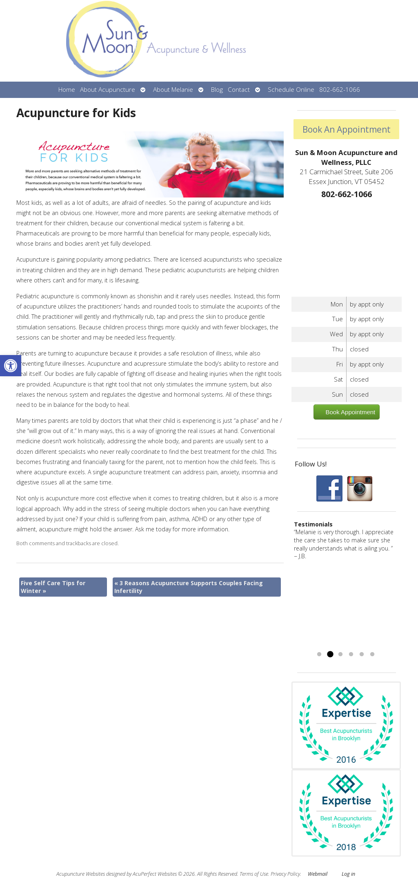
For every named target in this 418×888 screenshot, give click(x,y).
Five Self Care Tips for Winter (53, 587)
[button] (10, 365)
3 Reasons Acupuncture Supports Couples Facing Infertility (188, 587)
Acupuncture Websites (80, 873)
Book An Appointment (346, 129)
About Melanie (173, 89)
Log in (348, 873)
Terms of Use (254, 873)
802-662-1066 (339, 89)
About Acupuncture (107, 89)
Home (66, 89)
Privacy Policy (285, 873)
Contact (239, 89)
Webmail (317, 873)
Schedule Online (291, 89)
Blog (217, 89)
